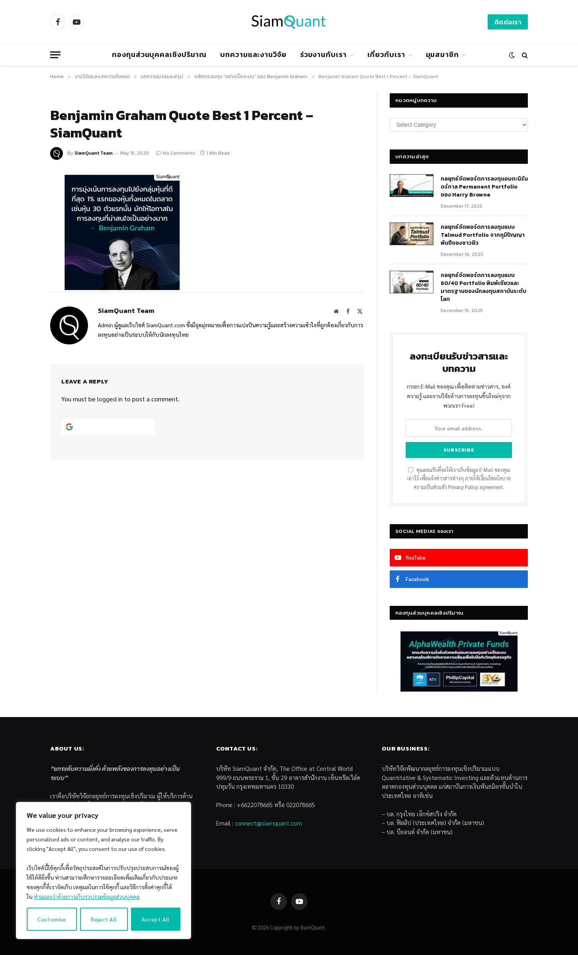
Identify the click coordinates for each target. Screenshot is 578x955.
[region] (103, 870)
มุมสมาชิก (442, 54)
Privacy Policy (463, 487)
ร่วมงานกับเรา (323, 54)
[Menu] (55, 55)
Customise (51, 919)
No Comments (175, 153)
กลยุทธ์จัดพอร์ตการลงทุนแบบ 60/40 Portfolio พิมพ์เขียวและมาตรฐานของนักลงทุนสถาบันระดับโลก (483, 287)
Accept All (156, 919)
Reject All (104, 919)
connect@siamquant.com (268, 823)
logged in (110, 399)
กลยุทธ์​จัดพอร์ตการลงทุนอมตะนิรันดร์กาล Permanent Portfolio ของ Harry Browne (484, 187)
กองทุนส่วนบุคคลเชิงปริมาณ (159, 54)
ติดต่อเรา (507, 22)
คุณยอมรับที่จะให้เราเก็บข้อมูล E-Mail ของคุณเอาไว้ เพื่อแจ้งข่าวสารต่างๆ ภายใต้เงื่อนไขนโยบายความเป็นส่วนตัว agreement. (459, 478)
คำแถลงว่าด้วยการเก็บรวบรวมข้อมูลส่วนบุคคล (87, 896)
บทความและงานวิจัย (253, 54)
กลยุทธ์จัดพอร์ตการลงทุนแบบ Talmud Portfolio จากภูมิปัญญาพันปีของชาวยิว (483, 235)
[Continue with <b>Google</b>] (107, 427)
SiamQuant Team (93, 153)
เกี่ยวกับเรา (386, 54)
